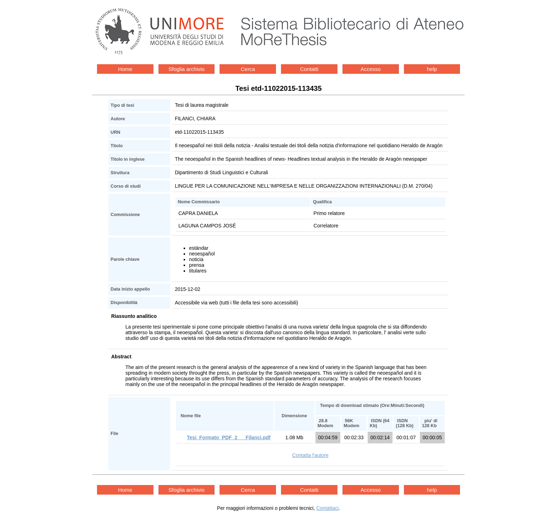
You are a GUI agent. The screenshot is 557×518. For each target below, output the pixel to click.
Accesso (371, 69)
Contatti (309, 69)
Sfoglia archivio (186, 69)
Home (125, 69)
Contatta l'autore (310, 455)
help (432, 69)
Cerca (248, 69)
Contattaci (327, 508)
